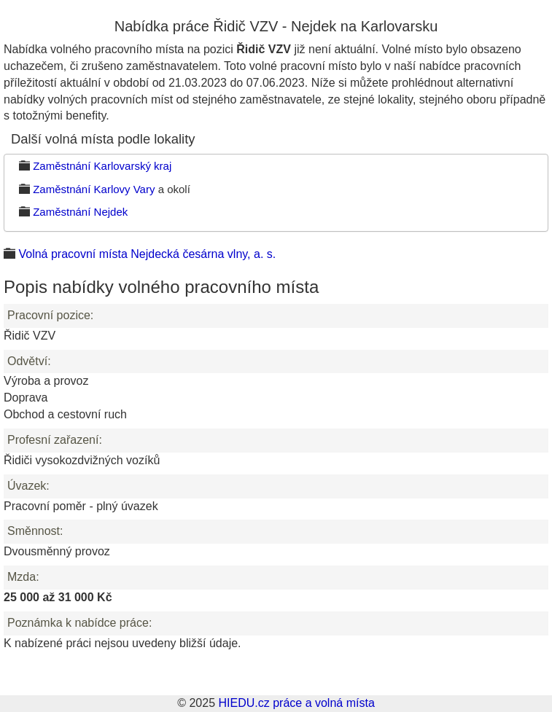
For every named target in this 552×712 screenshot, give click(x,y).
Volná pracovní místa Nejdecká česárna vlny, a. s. (147, 254)
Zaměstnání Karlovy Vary (94, 189)
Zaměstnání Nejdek (80, 212)
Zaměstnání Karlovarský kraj (102, 166)
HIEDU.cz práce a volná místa (296, 703)
